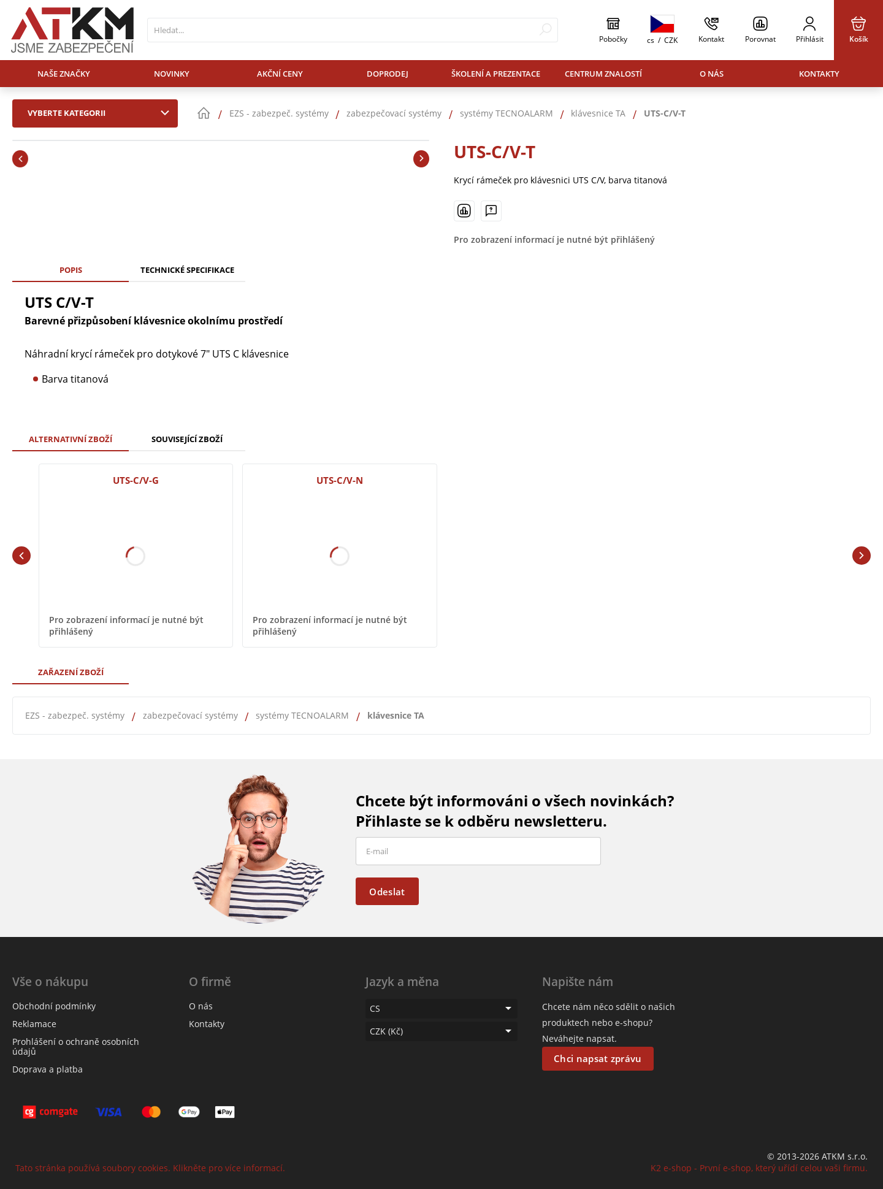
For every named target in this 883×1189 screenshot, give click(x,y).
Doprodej (387, 73)
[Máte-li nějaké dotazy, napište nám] (491, 211)
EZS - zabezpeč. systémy (74, 715)
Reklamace (34, 1024)
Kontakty (819, 73)
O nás (712, 73)
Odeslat (387, 891)
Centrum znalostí (603, 73)
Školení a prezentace (495, 73)
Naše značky (63, 73)
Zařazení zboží (71, 672)
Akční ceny (280, 73)
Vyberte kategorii (101, 113)
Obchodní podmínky (54, 1006)
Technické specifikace (187, 269)
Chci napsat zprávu (597, 1058)
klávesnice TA (395, 715)
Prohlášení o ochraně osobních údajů (75, 1046)
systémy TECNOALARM (302, 715)
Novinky (171, 73)
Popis (70, 269)
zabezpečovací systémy (190, 715)
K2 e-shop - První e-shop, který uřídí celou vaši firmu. (759, 1168)
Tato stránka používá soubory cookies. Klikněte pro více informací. (150, 1168)
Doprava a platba (47, 1069)
